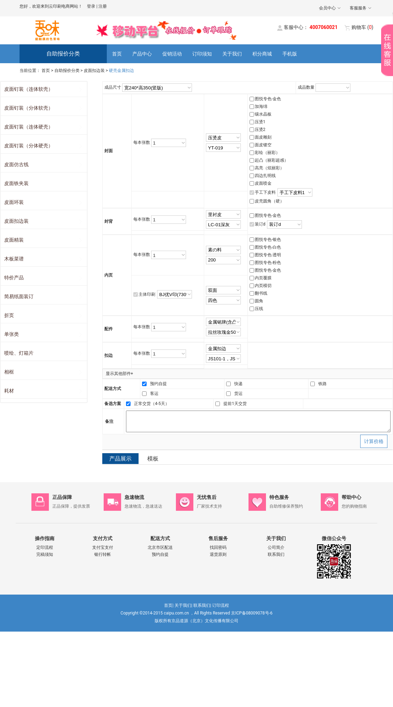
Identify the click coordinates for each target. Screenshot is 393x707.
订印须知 (202, 54)
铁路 (322, 383)
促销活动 (172, 54)
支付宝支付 (102, 547)
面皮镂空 (263, 144)
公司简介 (276, 547)
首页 (117, 54)
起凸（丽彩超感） (271, 160)
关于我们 (232, 54)
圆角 (259, 301)
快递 (238, 383)
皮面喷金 (263, 183)
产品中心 (142, 54)
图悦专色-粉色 (268, 262)
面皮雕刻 (263, 137)
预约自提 (158, 383)
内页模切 (263, 285)
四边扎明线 (265, 175)
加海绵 (261, 106)
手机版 (289, 54)
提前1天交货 (235, 403)
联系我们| (202, 605)
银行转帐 (102, 554)
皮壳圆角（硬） (269, 201)
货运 (238, 393)
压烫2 (260, 129)
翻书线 (261, 293)
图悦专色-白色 (268, 247)
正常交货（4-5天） (151, 403)
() (362, 27)
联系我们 (276, 554)
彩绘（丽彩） (267, 152)
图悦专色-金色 (268, 98)
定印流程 (44, 547)
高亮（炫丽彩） (269, 167)
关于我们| (183, 605)
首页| (168, 605)
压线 (259, 308)
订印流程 (220, 605)
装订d (260, 224)
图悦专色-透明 (268, 254)
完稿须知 (44, 554)
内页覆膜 (263, 277)
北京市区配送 (160, 547)
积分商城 (262, 54)
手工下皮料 (265, 192)
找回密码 (218, 547)
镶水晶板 (263, 114)
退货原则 (218, 554)
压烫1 (260, 121)
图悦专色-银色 (268, 239)
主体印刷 (147, 294)
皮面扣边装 (94, 70)
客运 (154, 393)
